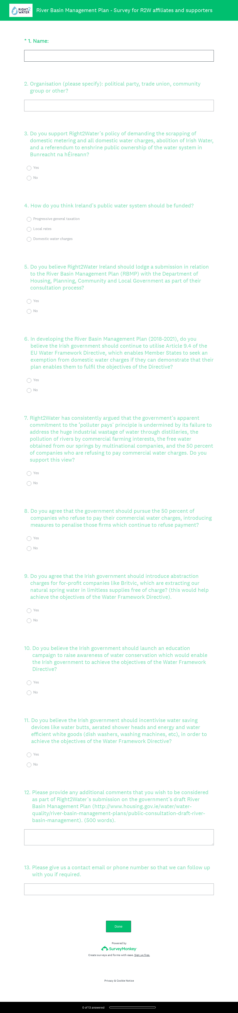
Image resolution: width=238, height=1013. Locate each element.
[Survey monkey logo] (119, 948)
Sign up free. (142, 955)
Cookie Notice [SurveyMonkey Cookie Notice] (125, 981)
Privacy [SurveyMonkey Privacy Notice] (108, 981)
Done (119, 926)
